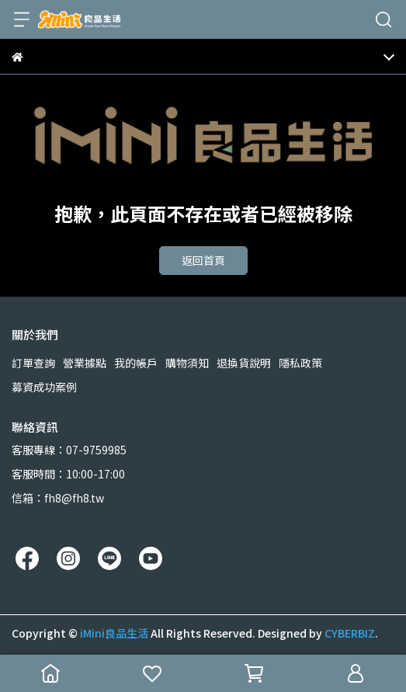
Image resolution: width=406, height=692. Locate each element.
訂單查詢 (33, 362)
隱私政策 (300, 362)
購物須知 (187, 362)
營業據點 (84, 362)
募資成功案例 (44, 387)
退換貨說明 (244, 362)
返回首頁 (203, 260)
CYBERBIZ (349, 633)
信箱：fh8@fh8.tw (58, 498)
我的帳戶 (136, 362)
